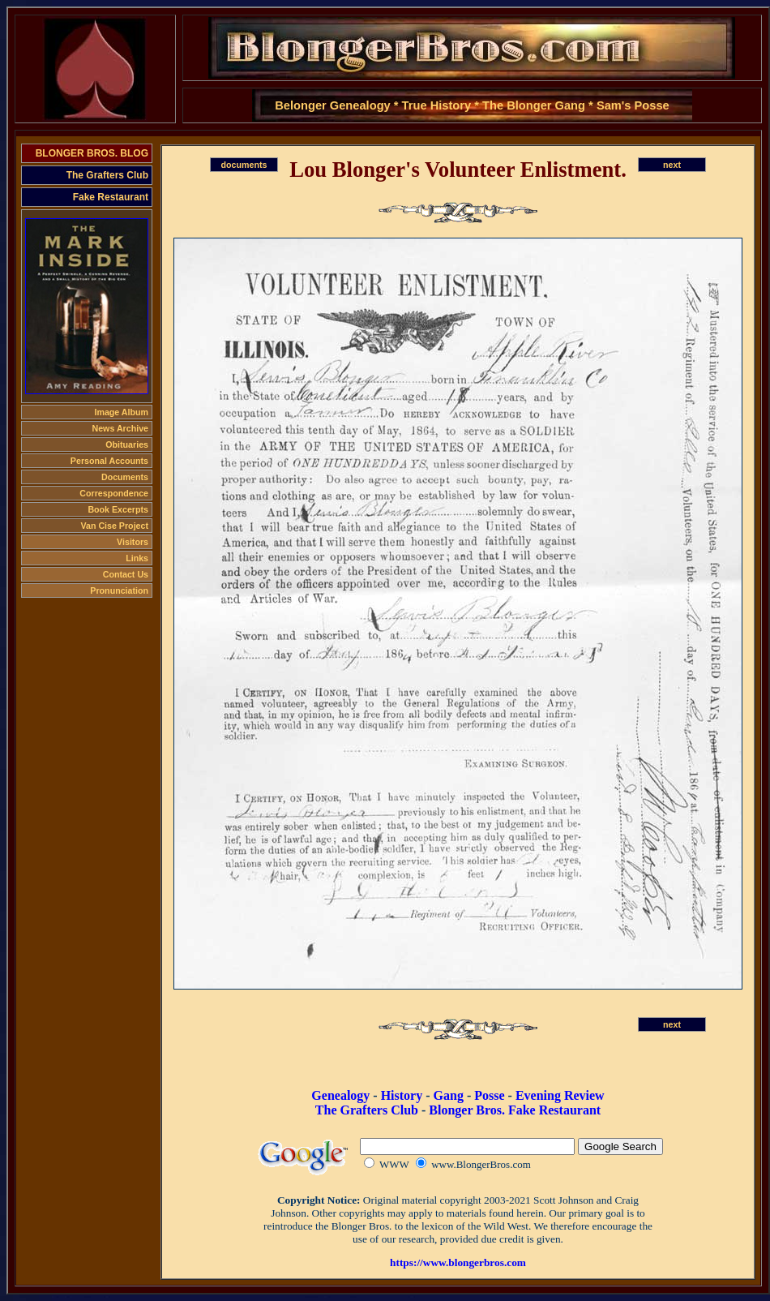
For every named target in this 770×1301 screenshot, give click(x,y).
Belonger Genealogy (333, 105)
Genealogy (340, 1095)
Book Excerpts (118, 509)
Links (137, 558)
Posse (489, 1095)
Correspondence (113, 493)
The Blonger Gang (533, 105)
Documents (124, 477)
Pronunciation (119, 590)
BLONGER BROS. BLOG (92, 153)
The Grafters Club (107, 175)
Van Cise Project (114, 525)
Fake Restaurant (110, 197)
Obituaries (126, 444)
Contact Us (125, 574)
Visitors (132, 542)
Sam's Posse (633, 105)
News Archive (120, 428)
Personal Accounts (109, 461)
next (672, 165)
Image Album (121, 412)
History (402, 1095)
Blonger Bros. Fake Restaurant (515, 1110)
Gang (449, 1095)
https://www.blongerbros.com (458, 1262)
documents (244, 165)
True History (437, 105)
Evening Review (560, 1095)
